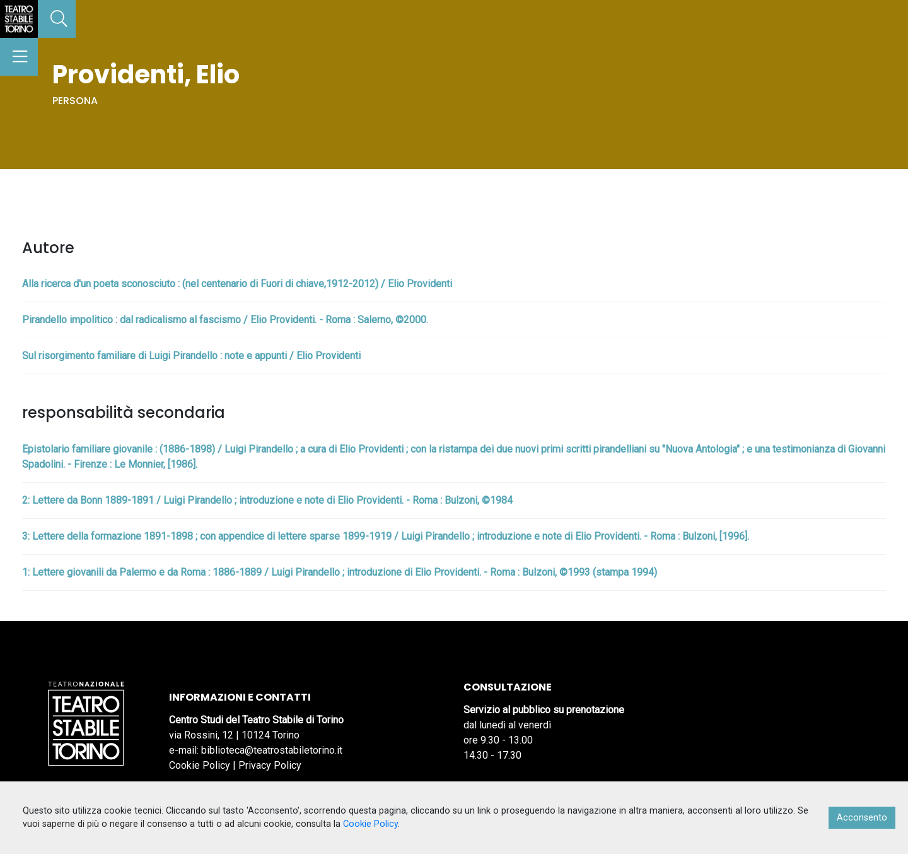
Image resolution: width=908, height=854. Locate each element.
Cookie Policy (199, 765)
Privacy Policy (269, 765)
